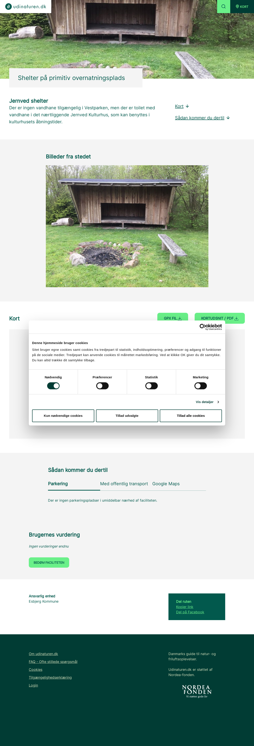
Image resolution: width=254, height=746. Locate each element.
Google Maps (166, 483)
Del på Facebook (190, 612)
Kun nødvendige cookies (63, 415)
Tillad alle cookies (191, 415)
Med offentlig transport (124, 483)
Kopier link (184, 607)
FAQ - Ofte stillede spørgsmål (53, 661)
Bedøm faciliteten (49, 562)
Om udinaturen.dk (43, 654)
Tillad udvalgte (127, 415)
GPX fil (173, 318)
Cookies (35, 669)
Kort (182, 106)
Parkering (58, 483)
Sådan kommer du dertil (202, 117)
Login (33, 685)
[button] (242, 6)
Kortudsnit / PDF (219, 318)
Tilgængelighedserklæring (50, 677)
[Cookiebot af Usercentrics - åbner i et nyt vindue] (203, 327)
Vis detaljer (205, 402)
